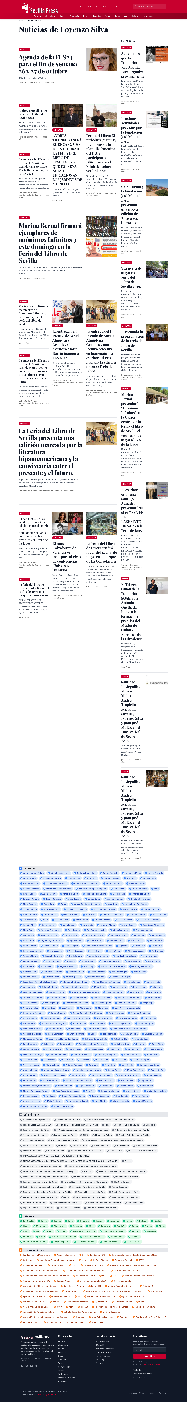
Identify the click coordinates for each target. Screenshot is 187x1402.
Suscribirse (150, 1356)
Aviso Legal (100, 1359)
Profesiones (147, 16)
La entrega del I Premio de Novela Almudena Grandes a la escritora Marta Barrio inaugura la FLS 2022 (34, 166)
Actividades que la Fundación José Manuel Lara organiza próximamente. (133, 65)
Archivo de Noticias (66, 1378)
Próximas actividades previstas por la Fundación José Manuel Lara (131, 129)
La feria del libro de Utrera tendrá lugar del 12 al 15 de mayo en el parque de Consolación (34, 590)
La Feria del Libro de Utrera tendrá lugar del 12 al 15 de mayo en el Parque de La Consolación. (101, 552)
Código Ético (101, 1345)
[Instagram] (31, 1366)
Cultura (135, 16)
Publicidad (137, 1370)
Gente (86, 16)
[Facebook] (22, 1366)
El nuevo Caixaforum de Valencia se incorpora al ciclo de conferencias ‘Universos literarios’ (66, 556)
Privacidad (132, 1393)
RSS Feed (62, 1381)
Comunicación (121, 16)
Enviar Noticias (139, 1377)
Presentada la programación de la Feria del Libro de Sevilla (132, 340)
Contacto (99, 1363)
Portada (37, 16)
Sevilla (62, 16)
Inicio (21, 21)
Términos (152, 1393)
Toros (107, 16)
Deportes (97, 16)
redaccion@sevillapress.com (49, 1394)
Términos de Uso (103, 1356)
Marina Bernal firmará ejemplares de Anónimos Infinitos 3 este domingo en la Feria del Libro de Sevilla (33, 315)
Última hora (50, 16)
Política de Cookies (104, 1352)
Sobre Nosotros (102, 1341)
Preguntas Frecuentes (142, 1374)
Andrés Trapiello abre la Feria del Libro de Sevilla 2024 (33, 114)
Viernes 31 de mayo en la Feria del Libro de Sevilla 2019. (131, 277)
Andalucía (74, 16)
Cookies (142, 1393)
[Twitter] (26, 1366)
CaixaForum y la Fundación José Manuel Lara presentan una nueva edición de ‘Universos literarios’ (132, 204)
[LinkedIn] (36, 1366)
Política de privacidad (151, 1364)
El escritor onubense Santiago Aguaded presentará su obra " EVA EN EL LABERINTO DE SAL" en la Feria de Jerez (132, 510)
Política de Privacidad (105, 1349)
